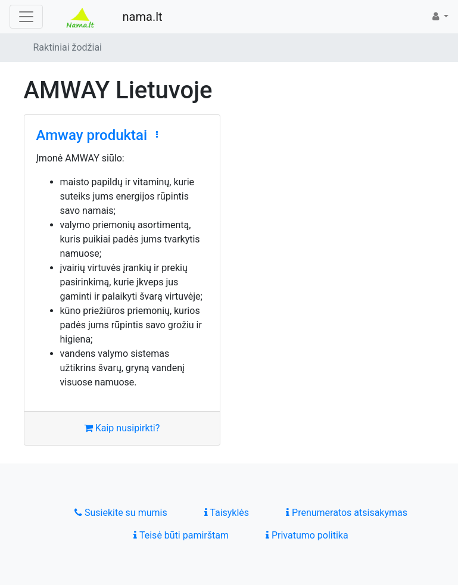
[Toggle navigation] (26, 17)
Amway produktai (92, 135)
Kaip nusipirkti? (122, 428)
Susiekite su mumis (120, 512)
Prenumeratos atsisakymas (346, 512)
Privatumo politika (307, 535)
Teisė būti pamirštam (181, 535)
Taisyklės (226, 512)
